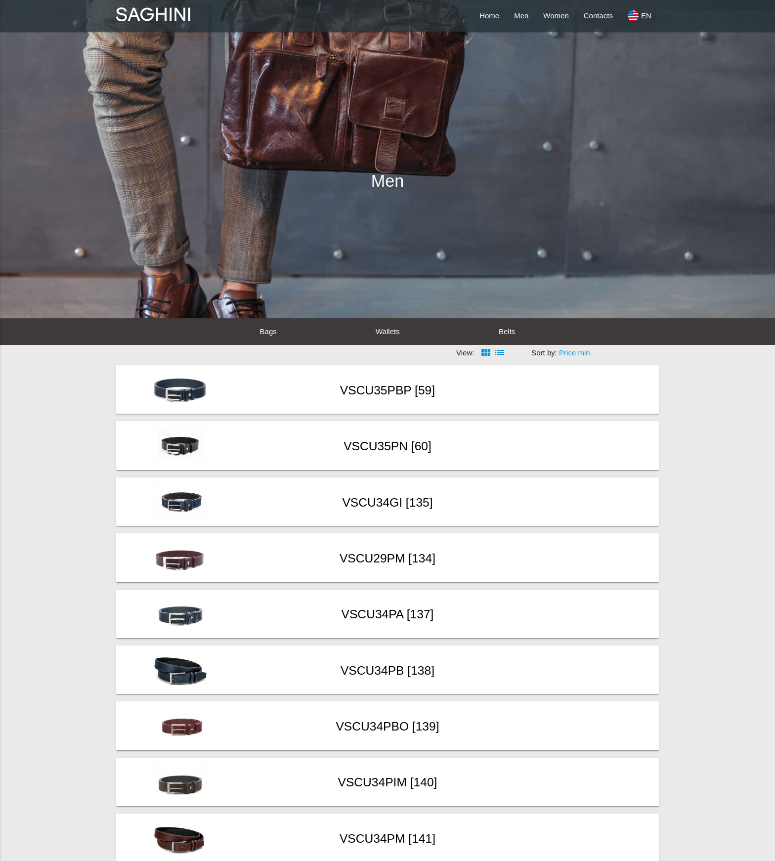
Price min (574, 352)
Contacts (598, 15)
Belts (507, 331)
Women (555, 15)
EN (639, 15)
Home (489, 15)
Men (521, 15)
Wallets (388, 331)
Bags (268, 331)
